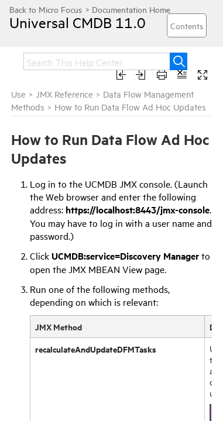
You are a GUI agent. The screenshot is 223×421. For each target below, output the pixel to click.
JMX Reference (65, 93)
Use (18, 93)
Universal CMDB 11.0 (67, 22)
